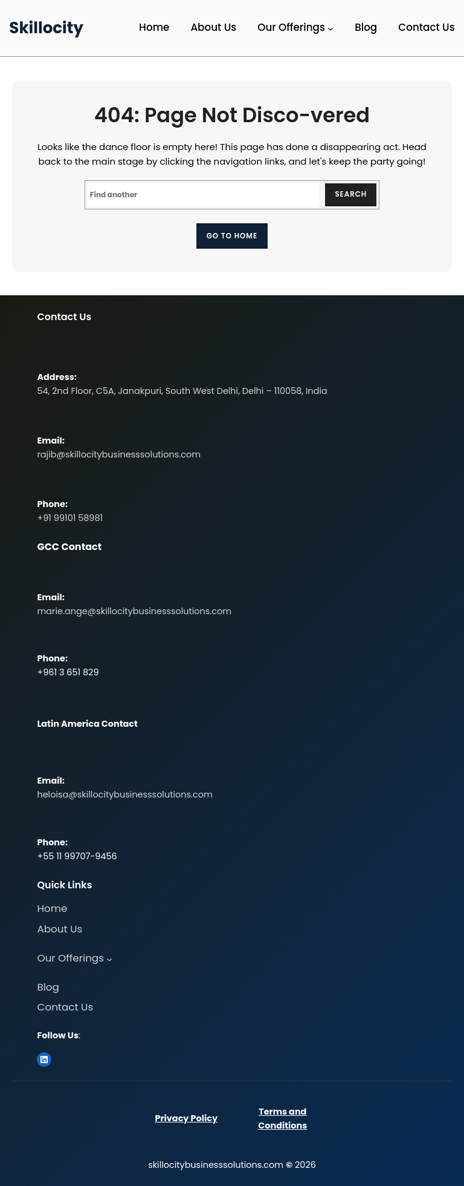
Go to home (232, 236)
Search (350, 194)
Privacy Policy (186, 1119)
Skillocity (46, 28)
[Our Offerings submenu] (330, 28)
